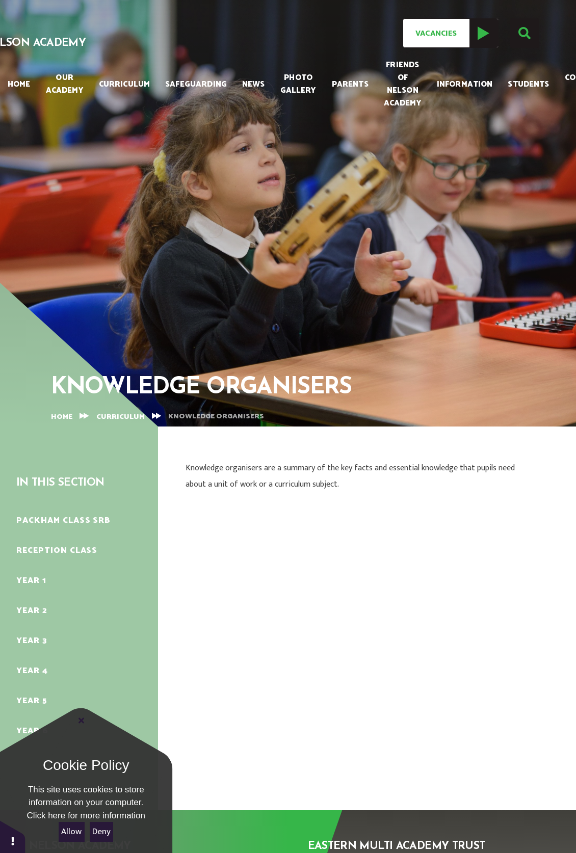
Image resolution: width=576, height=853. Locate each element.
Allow (71, 831)
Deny (101, 831)
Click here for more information (86, 815)
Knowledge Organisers (216, 416)
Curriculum (120, 417)
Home (61, 417)
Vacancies (456, 33)
